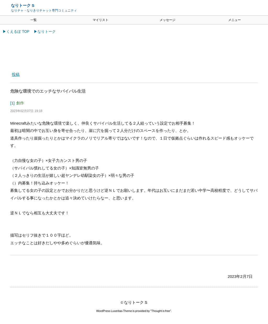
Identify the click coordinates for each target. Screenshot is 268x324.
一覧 (33, 20)
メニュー (234, 20)
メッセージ (167, 20)
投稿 (16, 74)
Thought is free (160, 310)
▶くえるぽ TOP (16, 31)
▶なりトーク (45, 31)
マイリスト (100, 20)
